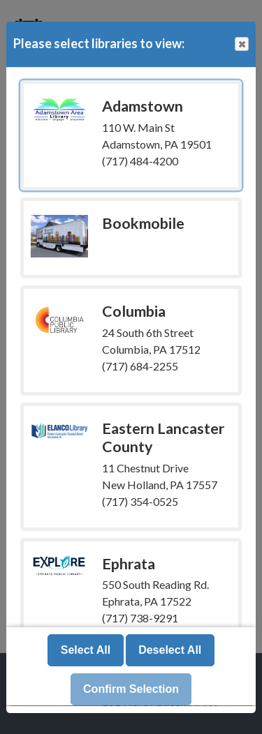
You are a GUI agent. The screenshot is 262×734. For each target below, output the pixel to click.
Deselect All (169, 651)
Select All (85, 651)
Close (241, 44)
